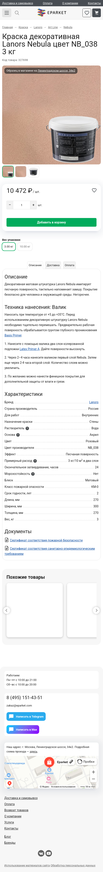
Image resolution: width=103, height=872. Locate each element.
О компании (70, 3)
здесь (33, 751)
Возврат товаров (16, 810)
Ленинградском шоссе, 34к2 (56, 70)
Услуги (9, 822)
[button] (6, 610)
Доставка (53, 265)
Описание (35, 265)
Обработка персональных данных (73, 865)
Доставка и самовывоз (17, 3)
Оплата (47, 3)
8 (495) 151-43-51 (24, 697)
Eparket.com (51, 12)
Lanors (93, 402)
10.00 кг (25, 246)
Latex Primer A (30, 349)
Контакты (94, 3)
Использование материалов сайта (27, 865)
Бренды (10, 842)
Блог (7, 836)
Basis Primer (13, 335)
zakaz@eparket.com (19, 705)
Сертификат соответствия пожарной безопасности (46, 540)
